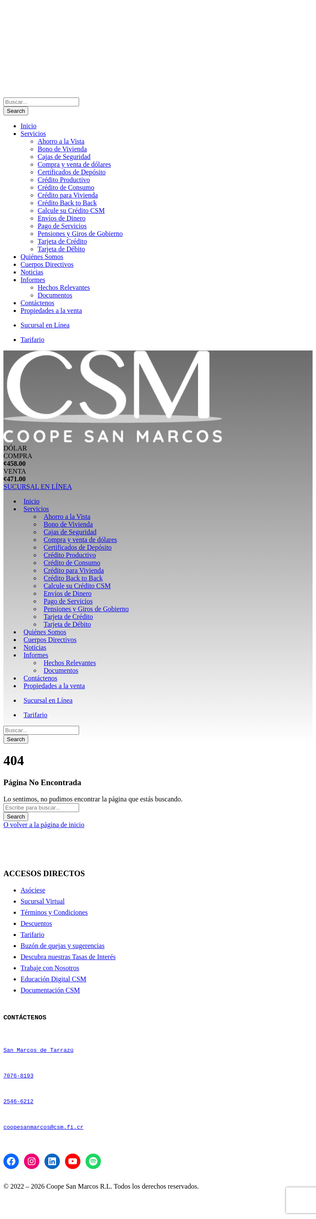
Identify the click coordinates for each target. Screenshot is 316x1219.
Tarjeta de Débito (61, 249)
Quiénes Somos (42, 256)
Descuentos (36, 923)
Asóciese (33, 890)
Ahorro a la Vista (61, 141)
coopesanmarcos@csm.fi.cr (43, 1149)
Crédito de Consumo (66, 187)
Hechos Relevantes (64, 287)
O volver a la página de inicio (43, 824)
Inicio (28, 126)
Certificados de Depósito (72, 172)
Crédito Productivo (64, 179)
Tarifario (32, 339)
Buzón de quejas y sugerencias (62, 945)
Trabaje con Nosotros (50, 968)
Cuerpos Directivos (47, 264)
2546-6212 (18, 1118)
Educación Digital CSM (53, 979)
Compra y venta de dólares (74, 164)
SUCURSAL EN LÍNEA (37, 486)
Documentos (55, 295)
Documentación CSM (50, 990)
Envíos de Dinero (62, 218)
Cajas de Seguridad (64, 156)
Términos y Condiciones (54, 912)
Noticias (32, 272)
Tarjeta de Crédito (62, 241)
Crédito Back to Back (67, 202)
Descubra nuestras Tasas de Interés (68, 956)
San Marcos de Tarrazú (38, 1057)
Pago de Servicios (62, 226)
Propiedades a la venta (51, 310)
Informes (33, 279)
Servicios (33, 133)
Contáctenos (37, 302)
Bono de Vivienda (62, 149)
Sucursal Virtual (43, 901)
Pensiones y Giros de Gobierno (80, 233)
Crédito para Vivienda (68, 195)
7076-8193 (18, 1088)
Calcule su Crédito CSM (71, 210)
